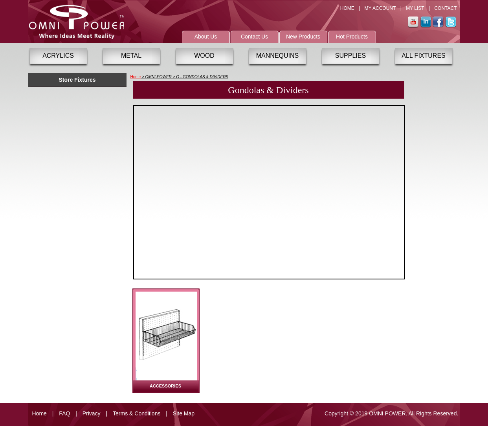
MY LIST (415, 8)
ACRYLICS (58, 55)
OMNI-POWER (158, 77)
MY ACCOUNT (380, 8)
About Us (205, 36)
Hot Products (352, 36)
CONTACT (445, 8)
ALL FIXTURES (423, 55)
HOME (347, 8)
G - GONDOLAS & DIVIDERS (202, 77)
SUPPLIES (350, 55)
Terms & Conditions (136, 413)
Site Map (183, 413)
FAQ (64, 413)
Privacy (92, 413)
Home (135, 77)
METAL (131, 55)
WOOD (204, 55)
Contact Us (254, 36)
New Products (303, 36)
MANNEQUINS (277, 55)
